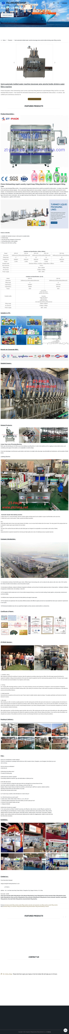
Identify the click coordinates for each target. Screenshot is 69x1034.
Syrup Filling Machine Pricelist (41, 895)
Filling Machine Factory (45, 897)
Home (4, 40)
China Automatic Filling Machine (32, 897)
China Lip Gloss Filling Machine (18, 897)
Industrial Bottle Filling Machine (30, 899)
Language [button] (64, 3)
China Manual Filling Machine (27, 895)
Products (10, 40)
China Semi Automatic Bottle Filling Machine (11, 895)
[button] (54, 3)
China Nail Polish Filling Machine (15, 899)
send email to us (34, 99)
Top (65, 1029)
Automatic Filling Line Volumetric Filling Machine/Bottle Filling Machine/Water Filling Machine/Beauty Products (26, 906)
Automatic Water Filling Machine (55, 895)
